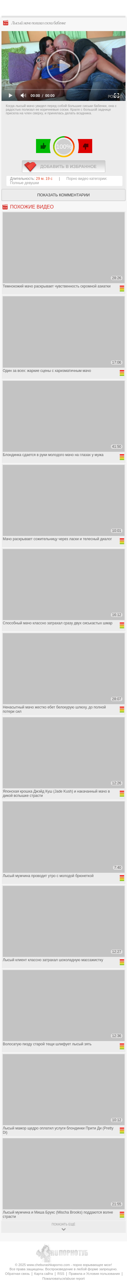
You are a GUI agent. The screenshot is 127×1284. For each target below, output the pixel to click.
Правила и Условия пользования (94, 1273)
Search (117, 8)
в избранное (63, 166)
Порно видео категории (86, 179)
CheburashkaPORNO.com (66, 10)
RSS (60, 1273)
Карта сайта (43, 1273)
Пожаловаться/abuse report (63, 1278)
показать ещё (63, 1224)
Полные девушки (24, 183)
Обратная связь (17, 1273)
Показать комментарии (63, 195)
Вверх (115, 1199)
